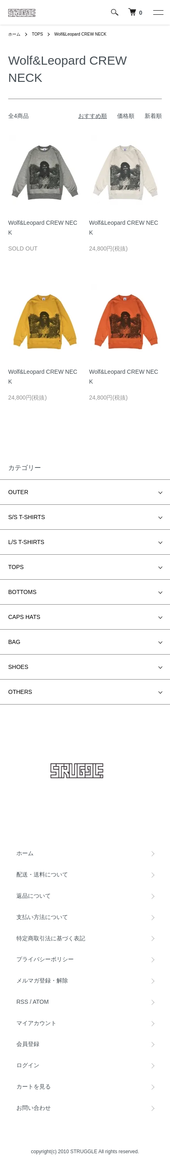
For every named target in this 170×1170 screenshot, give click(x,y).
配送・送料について (42, 874)
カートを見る (33, 1086)
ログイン (27, 1065)
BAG (14, 642)
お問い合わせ (33, 1107)
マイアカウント (36, 1023)
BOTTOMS (22, 592)
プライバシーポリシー (45, 959)
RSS (22, 1001)
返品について (33, 895)
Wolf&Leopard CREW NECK (80, 34)
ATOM (41, 1001)
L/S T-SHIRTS (26, 542)
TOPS (37, 34)
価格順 (125, 116)
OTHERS (20, 692)
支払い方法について (42, 917)
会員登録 (27, 1044)
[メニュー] (157, 12)
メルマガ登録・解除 (42, 980)
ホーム (14, 34)
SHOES (18, 667)
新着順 (153, 116)
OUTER (18, 492)
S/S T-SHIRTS (26, 517)
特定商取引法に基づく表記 (50, 938)
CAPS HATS (24, 617)
